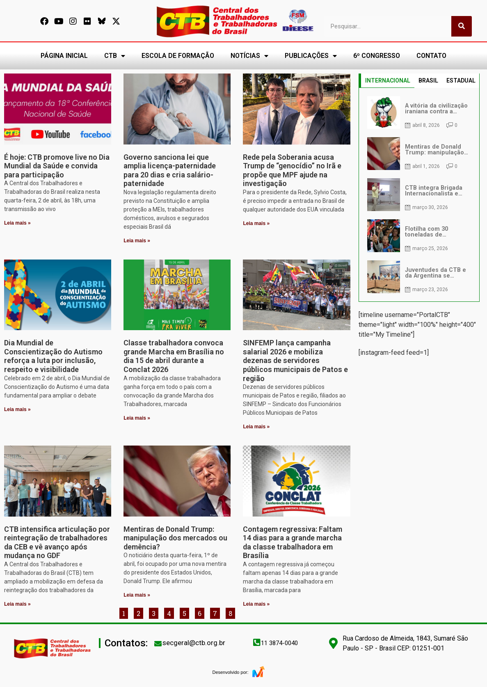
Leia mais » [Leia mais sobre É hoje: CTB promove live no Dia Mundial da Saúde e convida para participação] (17, 223)
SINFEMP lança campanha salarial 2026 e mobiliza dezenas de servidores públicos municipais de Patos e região (295, 360)
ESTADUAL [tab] (461, 80)
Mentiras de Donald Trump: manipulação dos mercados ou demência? (175, 538)
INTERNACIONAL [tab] (387, 80)
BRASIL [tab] (428, 80)
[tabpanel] (419, 194)
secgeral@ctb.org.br (193, 643)
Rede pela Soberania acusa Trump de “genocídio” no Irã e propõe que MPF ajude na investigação (292, 170)
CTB (114, 55)
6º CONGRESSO (376, 56)
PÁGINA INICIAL (64, 56)
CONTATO (431, 56)
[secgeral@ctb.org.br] (158, 643)
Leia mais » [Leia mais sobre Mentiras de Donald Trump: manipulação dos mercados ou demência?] (136, 595)
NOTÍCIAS (249, 55)
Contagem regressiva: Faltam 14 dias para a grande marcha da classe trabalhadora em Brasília (292, 542)
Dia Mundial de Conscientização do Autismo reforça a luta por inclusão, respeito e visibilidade (53, 356)
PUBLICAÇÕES (311, 55)
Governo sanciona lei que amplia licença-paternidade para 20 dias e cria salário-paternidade (169, 170)
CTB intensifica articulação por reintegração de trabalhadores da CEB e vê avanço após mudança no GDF (57, 542)
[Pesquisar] (461, 26)
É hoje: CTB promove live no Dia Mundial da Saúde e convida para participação (57, 166)
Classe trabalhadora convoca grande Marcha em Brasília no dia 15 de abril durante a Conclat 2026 (173, 356)
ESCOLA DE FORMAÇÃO (178, 56)
